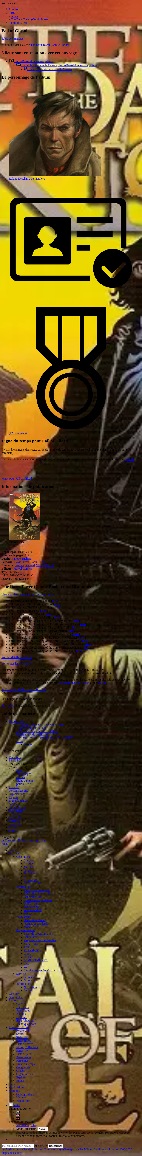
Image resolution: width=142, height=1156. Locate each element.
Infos (19, 770)
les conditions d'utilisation (73, 682)
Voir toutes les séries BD (16, 663)
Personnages (23, 773)
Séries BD (15, 760)
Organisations (17, 793)
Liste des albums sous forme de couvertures (27, 594)
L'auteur (21, 1097)
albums (20, 777)
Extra (19, 741)
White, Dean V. (45, 565)
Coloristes (15, 817)
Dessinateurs (16, 810)
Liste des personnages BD (18, 789)
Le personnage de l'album (31, 727)
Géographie (16, 824)
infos (55, 600)
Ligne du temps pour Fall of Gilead (37, 731)
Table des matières (12, 38)
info (33, 1125)
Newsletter (22, 1125)
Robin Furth (37, 562)
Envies (13, 827)
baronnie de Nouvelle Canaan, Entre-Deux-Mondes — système (56, 65)
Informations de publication (32, 734)
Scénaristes (15, 814)
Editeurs (14, 820)
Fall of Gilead (17, 721)
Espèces (13, 797)
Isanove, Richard (21, 558)
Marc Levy (7, 705)
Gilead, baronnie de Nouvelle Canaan (48, 69)
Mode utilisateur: (26, 1128)
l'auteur (101, 682)
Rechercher (41, 1145)
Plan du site (23, 1100)
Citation (28, 744)
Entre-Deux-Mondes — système (31, 61)
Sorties (13, 830)
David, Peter (21, 562)
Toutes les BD (17, 807)
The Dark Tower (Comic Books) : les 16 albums (44, 737)
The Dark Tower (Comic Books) (50, 44)
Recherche (15, 757)
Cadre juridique (25, 1094)
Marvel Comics (22, 568)
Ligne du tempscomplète (18, 802)
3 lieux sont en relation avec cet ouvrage (40, 724)
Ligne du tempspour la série (25, 782)
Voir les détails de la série (16, 657)
